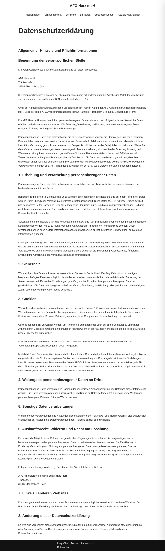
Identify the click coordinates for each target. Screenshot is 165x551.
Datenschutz (64, 547)
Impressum (87, 543)
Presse (74, 543)
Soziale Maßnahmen (129, 15)
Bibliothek (85, 15)
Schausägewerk (53, 15)
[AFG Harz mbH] (82, 6)
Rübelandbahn (32, 15)
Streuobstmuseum (104, 15)
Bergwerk (71, 15)
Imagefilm (62, 543)
